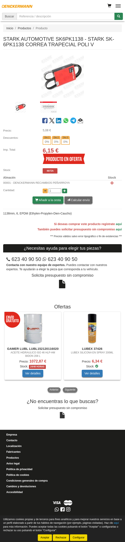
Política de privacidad (19, 469)
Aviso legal (13, 463)
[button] (80, 121)
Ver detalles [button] (33, 373)
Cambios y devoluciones (21, 486)
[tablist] (62, 107)
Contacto (11, 440)
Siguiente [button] (70, 389)
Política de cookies (17, 474)
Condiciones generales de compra (27, 480)
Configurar (78, 537)
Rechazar (61, 537)
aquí (119, 224)
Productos (24, 28)
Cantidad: (9, 190)
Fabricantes (13, 451)
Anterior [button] (54, 389)
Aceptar (45, 537)
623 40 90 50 (26, 259)
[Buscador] (66, 16)
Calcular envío (78, 200)
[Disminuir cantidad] (45, 191)
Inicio (9, 28)
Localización (14, 446)
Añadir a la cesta (48, 200)
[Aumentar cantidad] (64, 191)
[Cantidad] (55, 190)
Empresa (11, 434)
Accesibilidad (14, 492)
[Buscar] (118, 16)
